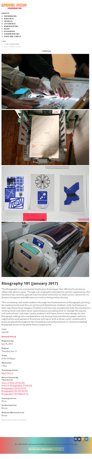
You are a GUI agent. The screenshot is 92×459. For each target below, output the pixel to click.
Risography (9, 31)
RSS (83, 439)
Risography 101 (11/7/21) (13, 388)
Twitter (86, 439)
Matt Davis (7, 373)
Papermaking (10, 16)
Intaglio (8, 21)
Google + (79, 439)
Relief (7, 29)
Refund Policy (8, 336)
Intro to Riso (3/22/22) (13, 383)
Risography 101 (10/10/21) (14, 391)
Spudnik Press (14, 6)
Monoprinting (11, 26)
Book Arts (9, 19)
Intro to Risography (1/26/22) (16, 385)
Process (5, 13)
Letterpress (10, 24)
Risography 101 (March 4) (14, 394)
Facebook (76, 439)
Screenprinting (11, 34)
